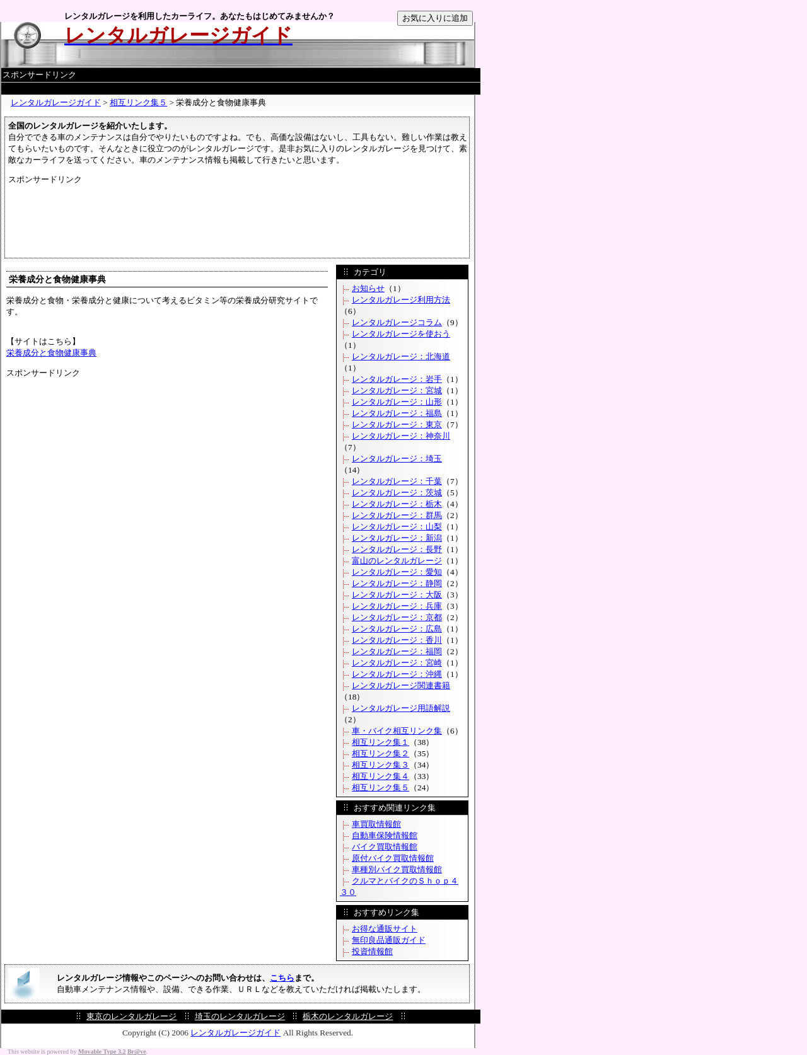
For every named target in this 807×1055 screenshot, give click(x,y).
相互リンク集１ (380, 742)
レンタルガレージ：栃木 (397, 504)
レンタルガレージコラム (397, 322)
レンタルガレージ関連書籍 (401, 685)
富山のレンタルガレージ (397, 560)
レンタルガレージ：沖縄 (397, 674)
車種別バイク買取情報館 (397, 869)
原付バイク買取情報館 (393, 858)
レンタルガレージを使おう (401, 333)
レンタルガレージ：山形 (397, 401)
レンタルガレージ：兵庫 (397, 606)
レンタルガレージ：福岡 (397, 651)
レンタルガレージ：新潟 (397, 538)
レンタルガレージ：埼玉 (397, 458)
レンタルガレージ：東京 (397, 424)
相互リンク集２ (380, 753)
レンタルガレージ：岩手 (397, 379)
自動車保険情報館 (384, 835)
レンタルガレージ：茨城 (397, 492)
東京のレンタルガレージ (131, 1016)
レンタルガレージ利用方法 (401, 299)
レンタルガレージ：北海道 (401, 356)
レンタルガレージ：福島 (397, 413)
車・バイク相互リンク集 (397, 730)
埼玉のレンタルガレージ (240, 1016)
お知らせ (368, 288)
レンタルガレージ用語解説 (401, 708)
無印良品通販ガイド (389, 940)
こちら (282, 978)
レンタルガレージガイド (56, 102)
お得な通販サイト (384, 928)
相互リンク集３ (380, 765)
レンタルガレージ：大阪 (397, 594)
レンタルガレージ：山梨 (397, 526)
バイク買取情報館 (384, 846)
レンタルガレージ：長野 (397, 549)
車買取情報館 (376, 824)
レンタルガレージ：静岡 (397, 583)
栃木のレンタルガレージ (348, 1016)
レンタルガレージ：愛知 (397, 572)
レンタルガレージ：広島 (397, 628)
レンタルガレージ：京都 (397, 617)
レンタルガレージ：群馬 (397, 515)
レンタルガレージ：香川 (397, 640)
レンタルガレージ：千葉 (397, 481)
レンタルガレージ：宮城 (397, 390)
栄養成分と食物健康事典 (51, 352)
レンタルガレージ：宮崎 (397, 662)
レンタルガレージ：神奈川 (401, 436)
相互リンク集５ (138, 102)
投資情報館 (372, 951)
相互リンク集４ (380, 776)
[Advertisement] (240, 88)
